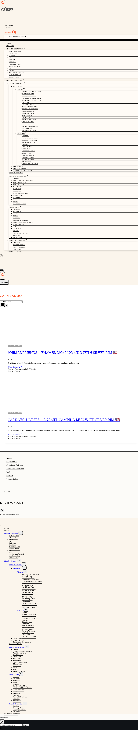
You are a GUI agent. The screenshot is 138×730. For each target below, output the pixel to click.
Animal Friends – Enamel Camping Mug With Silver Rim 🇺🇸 (62, 352)
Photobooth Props (29, 142)
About (9, 458)
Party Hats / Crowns (30, 164)
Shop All (10, 46)
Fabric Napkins (18, 224)
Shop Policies (11, 462)
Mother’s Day (14, 77)
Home (8, 44)
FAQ (8, 472)
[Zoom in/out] (1, 717)
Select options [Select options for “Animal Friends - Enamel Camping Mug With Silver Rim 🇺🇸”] (15, 367)
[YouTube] (11, 10)
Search (25, 725)
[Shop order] (11, 301)
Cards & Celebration (16, 704)
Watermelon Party (29, 130)
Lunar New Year (14, 66)
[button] (22, 369)
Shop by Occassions (11, 534)
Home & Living (14, 675)
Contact (9, 476)
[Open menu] (4, 282)
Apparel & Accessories (17, 647)
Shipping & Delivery (14, 465)
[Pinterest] (8, 10)
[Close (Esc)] (7, 717)
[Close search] (2, 722)
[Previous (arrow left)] (1, 719)
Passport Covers (19, 204)
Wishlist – (8, 28)
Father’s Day (13, 55)
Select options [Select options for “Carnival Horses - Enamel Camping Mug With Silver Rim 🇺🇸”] (15, 434)
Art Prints (17, 211)
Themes (20, 572)
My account (9, 26)
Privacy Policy (12, 479)
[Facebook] (5, 10)
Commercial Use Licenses (22, 170)
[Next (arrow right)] (3, 719)
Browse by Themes (14, 251)
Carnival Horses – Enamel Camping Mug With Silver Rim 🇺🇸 (64, 420)
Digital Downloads (15, 565)
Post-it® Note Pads (20, 233)
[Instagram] (2, 10)
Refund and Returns (15, 469)
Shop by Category (10, 561)
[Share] (5, 717)
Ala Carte (20, 610)
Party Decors (17, 568)
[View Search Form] (2, 3)
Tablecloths (18, 237)
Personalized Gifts (16, 173)
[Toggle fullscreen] (3, 717)
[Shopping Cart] (2, 270)
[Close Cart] (2, 510)
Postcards (17, 249)
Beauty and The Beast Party (32, 100)
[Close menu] (0, 522)
